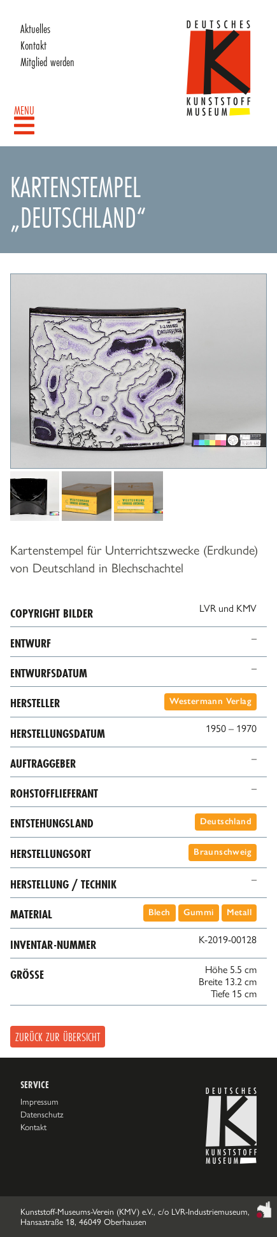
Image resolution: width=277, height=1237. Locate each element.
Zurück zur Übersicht (57, 1036)
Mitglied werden (47, 61)
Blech (159, 912)
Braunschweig (223, 852)
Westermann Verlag (210, 701)
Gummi (198, 912)
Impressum (39, 1101)
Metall (239, 912)
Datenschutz (42, 1114)
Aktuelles (35, 28)
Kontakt (33, 45)
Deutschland (226, 821)
